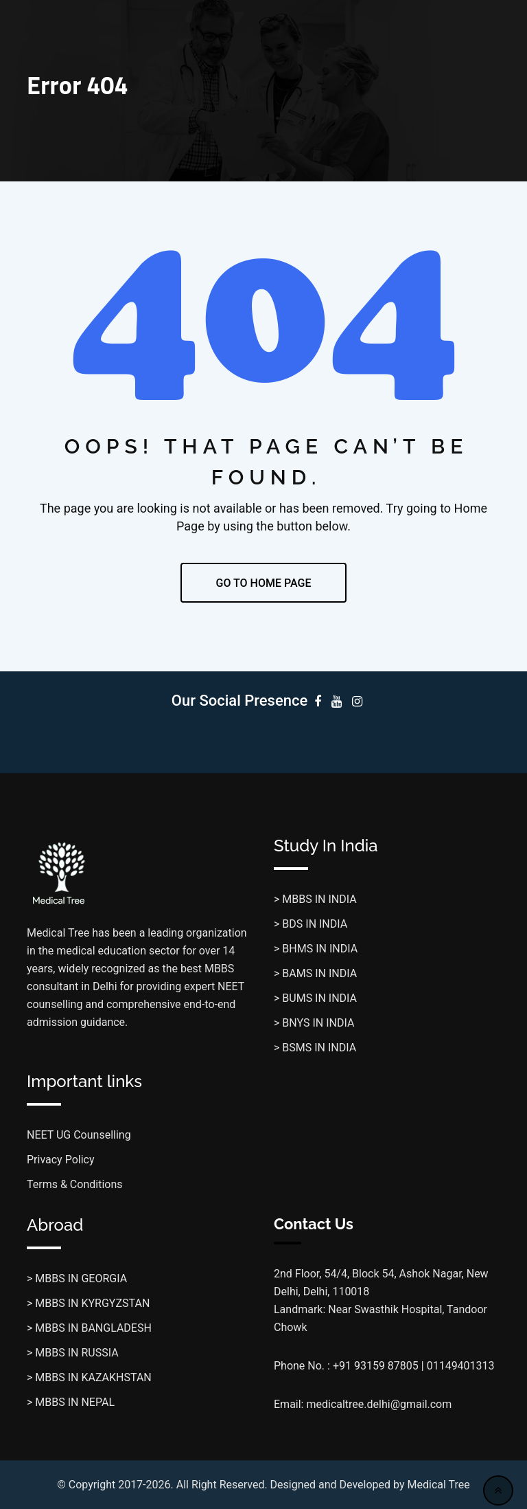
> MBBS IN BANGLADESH (89, 1327)
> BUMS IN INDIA (315, 998)
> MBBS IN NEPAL (71, 1402)
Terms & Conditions (75, 1184)
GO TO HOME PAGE (264, 583)
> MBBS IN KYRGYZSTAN (88, 1303)
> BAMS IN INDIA (315, 973)
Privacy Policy (61, 1159)
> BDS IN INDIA (310, 923)
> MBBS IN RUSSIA (73, 1352)
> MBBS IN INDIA (315, 899)
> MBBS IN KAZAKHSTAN (89, 1377)
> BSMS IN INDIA (315, 1047)
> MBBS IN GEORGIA (77, 1278)
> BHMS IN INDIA (316, 948)
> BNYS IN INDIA (314, 1022)
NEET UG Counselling (79, 1134)
